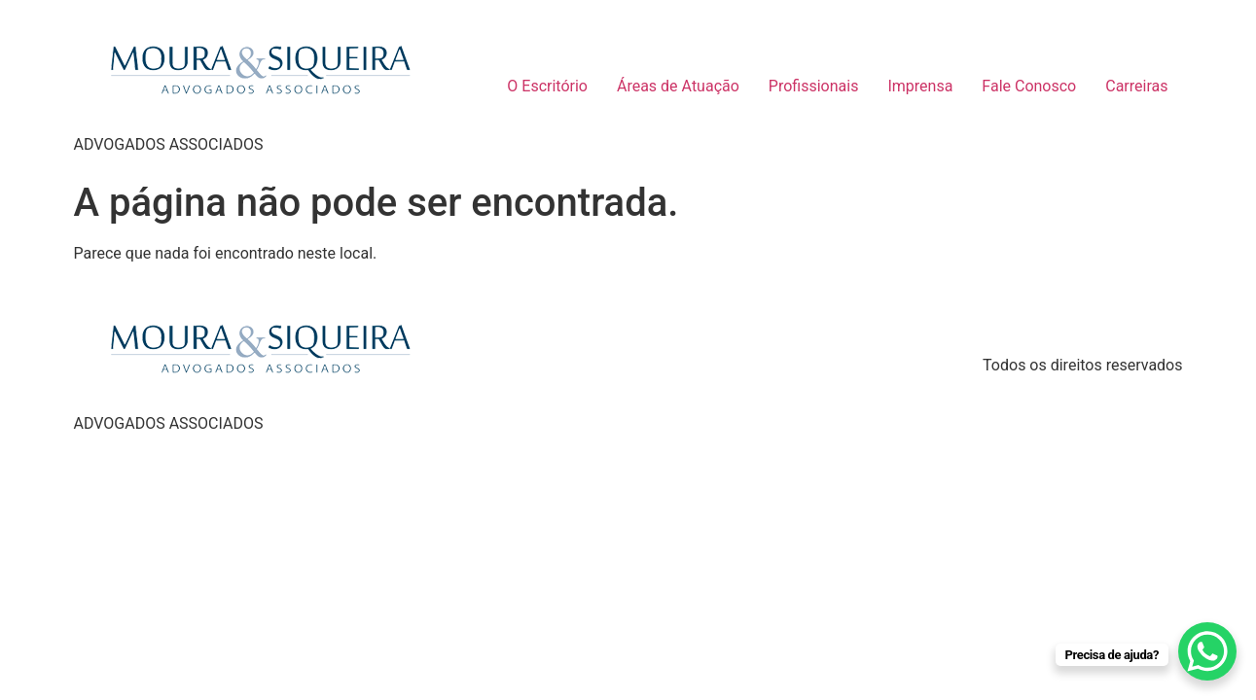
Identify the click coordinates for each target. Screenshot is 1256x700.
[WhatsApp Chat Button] (1207, 651)
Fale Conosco (1029, 86)
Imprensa (919, 86)
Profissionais (814, 86)
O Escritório (547, 86)
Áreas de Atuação (678, 86)
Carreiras (1136, 86)
